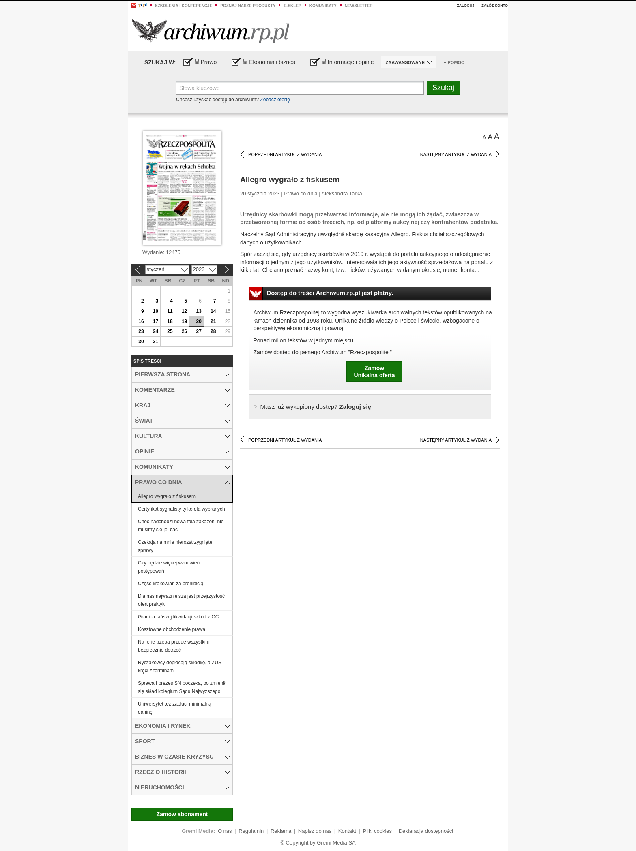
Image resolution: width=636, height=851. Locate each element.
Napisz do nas (314, 831)
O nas (225, 831)
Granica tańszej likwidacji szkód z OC (178, 617)
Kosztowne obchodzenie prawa (171, 629)
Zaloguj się (315, 406)
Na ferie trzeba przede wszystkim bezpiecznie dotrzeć (174, 646)
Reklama (281, 831)
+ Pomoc (454, 62)
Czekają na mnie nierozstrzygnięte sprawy (175, 546)
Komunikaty (323, 6)
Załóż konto (494, 6)
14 (213, 311)
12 (184, 311)
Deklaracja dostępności (426, 831)
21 (213, 321)
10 (155, 311)
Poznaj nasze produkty (247, 6)
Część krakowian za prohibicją (170, 583)
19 (184, 321)
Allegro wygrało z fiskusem (167, 496)
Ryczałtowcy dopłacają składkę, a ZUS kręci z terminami (179, 667)
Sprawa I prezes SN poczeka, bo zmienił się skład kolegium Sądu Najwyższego (181, 687)
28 (213, 331)
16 (141, 321)
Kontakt (347, 831)
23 (141, 331)
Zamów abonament (182, 814)
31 (155, 341)
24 (155, 331)
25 (169, 331)
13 (198, 311)
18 (169, 321)
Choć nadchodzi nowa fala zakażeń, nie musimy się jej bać (180, 525)
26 (184, 331)
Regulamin (251, 831)
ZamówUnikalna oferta (374, 371)
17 (155, 321)
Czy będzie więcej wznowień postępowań (169, 567)
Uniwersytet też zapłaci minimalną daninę (174, 708)
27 (198, 331)
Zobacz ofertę (275, 100)
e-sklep (292, 6)
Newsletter (359, 6)
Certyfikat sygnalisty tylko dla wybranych (181, 509)
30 (141, 341)
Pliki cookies (377, 831)
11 (169, 311)
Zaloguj (465, 6)
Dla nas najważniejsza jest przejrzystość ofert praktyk (181, 600)
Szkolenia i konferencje (183, 6)
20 (198, 321)
